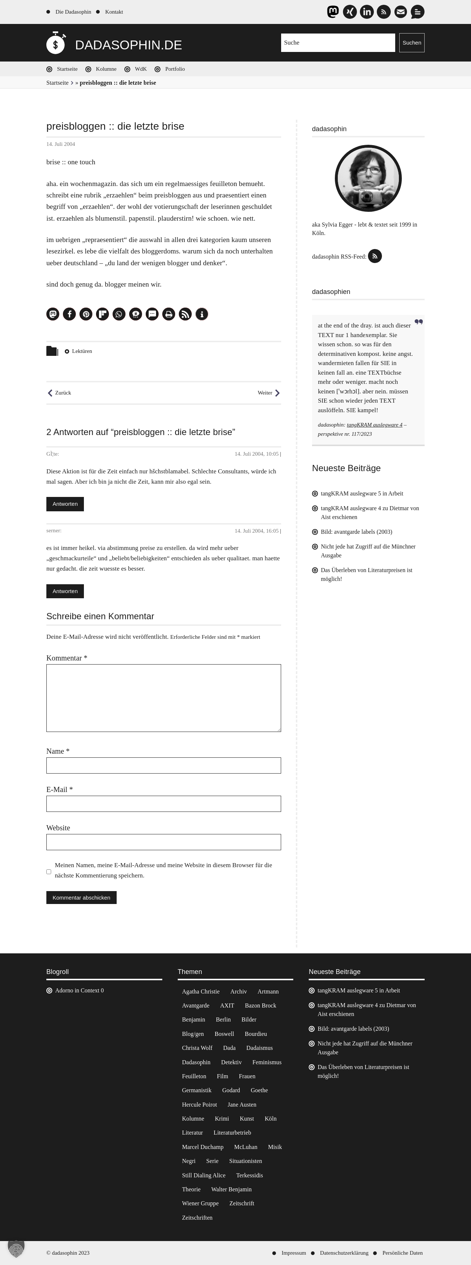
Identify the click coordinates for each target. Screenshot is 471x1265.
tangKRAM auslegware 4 (375, 425)
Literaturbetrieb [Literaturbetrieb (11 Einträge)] (232, 1132)
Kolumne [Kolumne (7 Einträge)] (193, 1118)
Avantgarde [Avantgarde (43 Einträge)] (195, 1005)
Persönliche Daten (402, 1253)
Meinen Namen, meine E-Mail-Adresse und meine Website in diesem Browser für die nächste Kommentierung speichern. (163, 870)
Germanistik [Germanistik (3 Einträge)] (197, 1090)
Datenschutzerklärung (344, 1253)
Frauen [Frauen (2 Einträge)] (247, 1076)
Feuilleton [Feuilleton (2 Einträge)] (194, 1076)
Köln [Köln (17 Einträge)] (270, 1118)
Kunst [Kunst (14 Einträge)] (247, 1118)
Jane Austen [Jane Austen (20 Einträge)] (242, 1104)
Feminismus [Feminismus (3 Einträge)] (266, 1062)
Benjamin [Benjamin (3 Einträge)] (193, 1019)
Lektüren (82, 351)
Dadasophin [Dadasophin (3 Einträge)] (196, 1062)
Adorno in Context (77, 990)
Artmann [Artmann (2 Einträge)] (268, 991)
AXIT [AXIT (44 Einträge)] (227, 1005)
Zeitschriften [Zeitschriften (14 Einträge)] (197, 1218)
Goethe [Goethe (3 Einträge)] (259, 1090)
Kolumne (106, 69)
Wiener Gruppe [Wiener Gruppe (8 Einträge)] (200, 1203)
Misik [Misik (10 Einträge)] (275, 1147)
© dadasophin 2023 (67, 1253)
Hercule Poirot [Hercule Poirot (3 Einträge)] (199, 1104)
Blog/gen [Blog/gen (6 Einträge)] (193, 1034)
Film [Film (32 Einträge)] (223, 1076)
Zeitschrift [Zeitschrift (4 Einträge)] (241, 1203)
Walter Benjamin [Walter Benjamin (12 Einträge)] (231, 1189)
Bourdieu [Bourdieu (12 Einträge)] (256, 1034)
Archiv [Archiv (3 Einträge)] (238, 991)
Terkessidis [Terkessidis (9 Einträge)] (249, 1175)
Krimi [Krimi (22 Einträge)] (222, 1118)
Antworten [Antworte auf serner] (65, 591)
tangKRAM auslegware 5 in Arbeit (362, 493)
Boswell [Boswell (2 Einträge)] (224, 1034)
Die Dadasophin (73, 12)
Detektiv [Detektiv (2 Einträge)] (231, 1062)
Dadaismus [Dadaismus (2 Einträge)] (260, 1048)
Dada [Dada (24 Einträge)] (229, 1048)
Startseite (67, 69)
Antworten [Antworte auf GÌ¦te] (65, 504)
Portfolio (175, 69)
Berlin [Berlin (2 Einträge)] (223, 1019)
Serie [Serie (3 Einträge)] (212, 1161)
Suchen (412, 42)
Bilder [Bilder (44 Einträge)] (248, 1019)
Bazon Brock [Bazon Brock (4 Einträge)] (260, 1005)
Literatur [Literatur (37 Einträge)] (192, 1132)
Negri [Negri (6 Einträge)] (189, 1161)
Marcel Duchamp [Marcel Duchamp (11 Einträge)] (203, 1147)
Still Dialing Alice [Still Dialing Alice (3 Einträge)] (204, 1175)
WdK (141, 69)
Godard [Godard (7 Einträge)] (231, 1090)
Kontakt (114, 12)
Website (58, 828)
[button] (52, 314)
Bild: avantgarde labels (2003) (356, 532)
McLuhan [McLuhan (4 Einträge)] (246, 1147)
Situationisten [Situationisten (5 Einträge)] (245, 1161)
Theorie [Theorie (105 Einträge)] (191, 1189)
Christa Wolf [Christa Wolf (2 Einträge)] (197, 1048)
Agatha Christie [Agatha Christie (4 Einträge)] (201, 991)
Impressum (293, 1253)
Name (58, 751)
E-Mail (59, 789)
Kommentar (67, 658)
